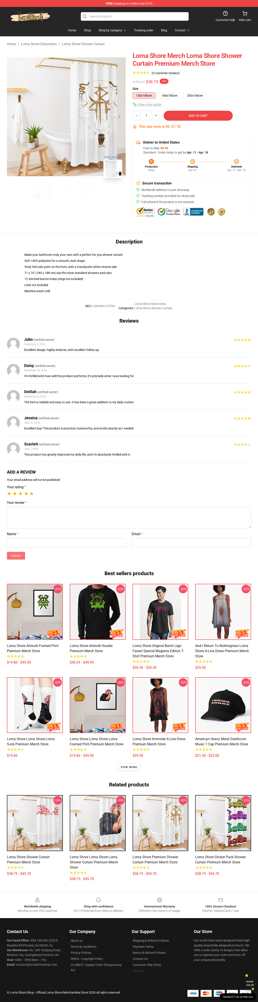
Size (135, 88)
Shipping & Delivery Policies (151, 940)
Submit (16, 555)
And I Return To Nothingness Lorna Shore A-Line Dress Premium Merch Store (222, 651)
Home (11, 44)
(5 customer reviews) (166, 73)
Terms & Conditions (84, 946)
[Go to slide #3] (88, 191)
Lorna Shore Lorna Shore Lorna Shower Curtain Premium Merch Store (94, 862)
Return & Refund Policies (149, 952)
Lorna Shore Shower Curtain (83, 44)
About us (77, 940)
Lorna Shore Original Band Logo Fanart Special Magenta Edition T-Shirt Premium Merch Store (158, 651)
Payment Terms (143, 946)
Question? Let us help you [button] (238, 996)
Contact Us (140, 958)
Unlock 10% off (250, 983)
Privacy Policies (81, 952)
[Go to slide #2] (66, 191)
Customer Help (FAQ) (147, 965)
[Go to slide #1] (43, 191)
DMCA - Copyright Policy (87, 958)
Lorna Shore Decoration (39, 44)
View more (129, 767)
